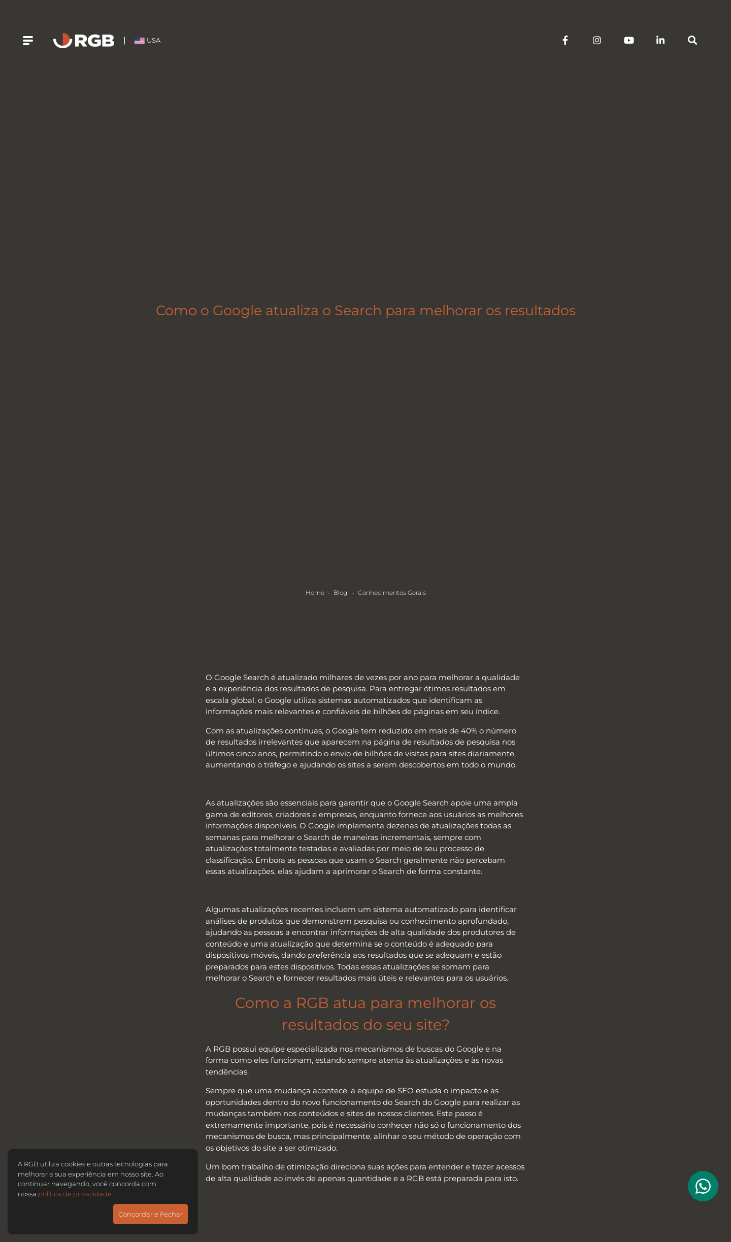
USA (147, 40)
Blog (341, 592)
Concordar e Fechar (150, 1214)
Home (315, 592)
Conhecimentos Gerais (392, 592)
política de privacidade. (75, 1194)
